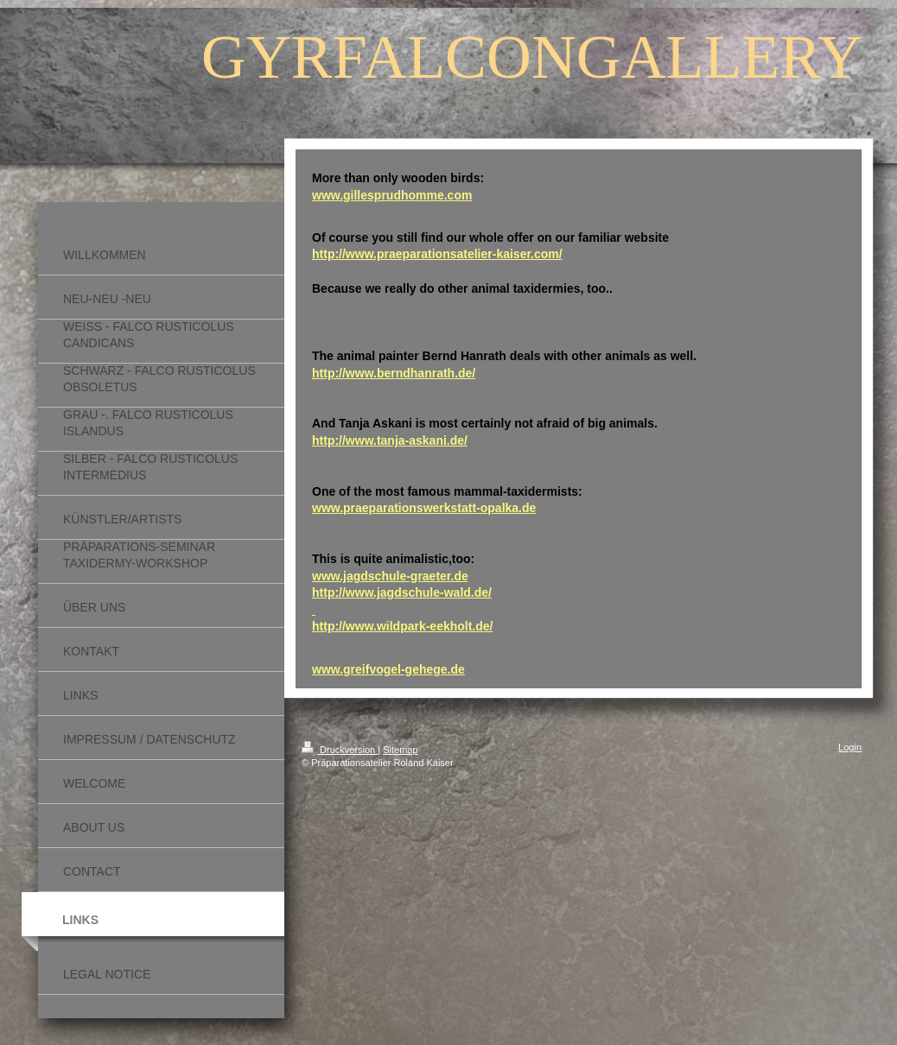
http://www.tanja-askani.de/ (390, 440)
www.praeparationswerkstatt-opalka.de (424, 508)
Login (850, 747)
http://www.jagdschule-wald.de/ (402, 592)
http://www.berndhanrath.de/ (393, 373)
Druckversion (340, 749)
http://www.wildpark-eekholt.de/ (402, 626)
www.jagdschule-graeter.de (390, 576)
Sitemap (400, 749)
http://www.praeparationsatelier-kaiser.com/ (437, 254)
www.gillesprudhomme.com (392, 195)
